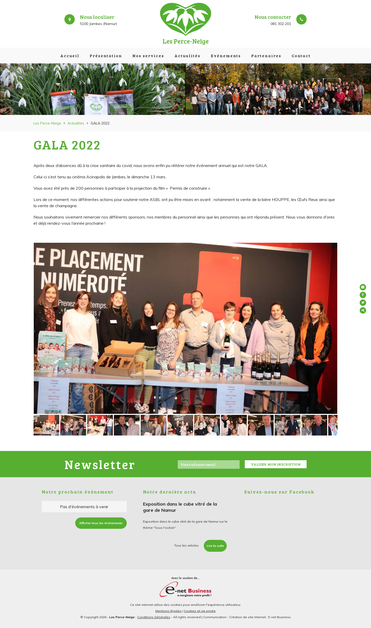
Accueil (69, 55)
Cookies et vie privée (200, 611)
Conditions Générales (153, 617)
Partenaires (266, 55)
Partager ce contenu (365, 310)
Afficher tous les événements (101, 523)
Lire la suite (215, 546)
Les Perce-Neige (47, 123)
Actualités (187, 55)
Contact (301, 55)
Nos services (148, 55)
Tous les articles (186, 545)
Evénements (226, 55)
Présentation (106, 55)
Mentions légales (168, 611)
